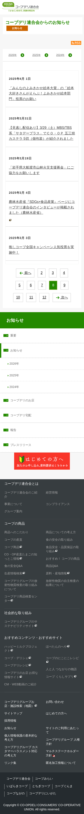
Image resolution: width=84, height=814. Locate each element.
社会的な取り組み (18, 613)
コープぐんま (64, 786)
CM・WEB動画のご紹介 (20, 684)
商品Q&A (52, 566)
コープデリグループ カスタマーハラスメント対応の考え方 (21, 751)
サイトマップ (13, 713)
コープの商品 (14, 523)
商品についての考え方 (61, 532)
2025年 (36, 55)
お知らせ (15, 320)
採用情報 (10, 720)
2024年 (60, 55)
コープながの (16, 793)
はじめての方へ (56, 713)
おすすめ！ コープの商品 (63, 558)
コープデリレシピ (16, 665)
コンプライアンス (58, 504)
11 (31, 297)
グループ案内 (13, 511)
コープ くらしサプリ (60, 676)
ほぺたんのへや (56, 646)
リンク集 (10, 762)
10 (18, 297)
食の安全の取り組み (59, 539)
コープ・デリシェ (16, 658)
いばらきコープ (17, 786)
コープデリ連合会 (18, 778)
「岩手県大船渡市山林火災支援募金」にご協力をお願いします (41, 170)
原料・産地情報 (56, 573)
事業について (13, 504)
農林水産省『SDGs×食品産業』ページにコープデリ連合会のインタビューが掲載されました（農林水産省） (42, 207)
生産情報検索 (13, 573)
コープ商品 (11, 547)
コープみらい (44, 778)
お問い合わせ (55, 701)
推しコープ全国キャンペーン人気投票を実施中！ (41, 249)
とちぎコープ (41, 786)
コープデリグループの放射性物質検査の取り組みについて (20, 585)
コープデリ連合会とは (21, 483)
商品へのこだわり (16, 532)
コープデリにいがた (42, 793)
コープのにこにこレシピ (62, 658)
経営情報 (52, 492)
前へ (25, 273)
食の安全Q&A (13, 566)
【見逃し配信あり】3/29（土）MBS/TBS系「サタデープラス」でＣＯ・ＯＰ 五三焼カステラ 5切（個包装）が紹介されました (42, 133)
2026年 (13, 55)
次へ (62, 297)
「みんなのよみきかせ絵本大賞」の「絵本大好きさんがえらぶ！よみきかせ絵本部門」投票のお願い (41, 93)
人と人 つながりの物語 (61, 669)
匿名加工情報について (61, 762)
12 (44, 297)
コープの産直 (13, 539)
